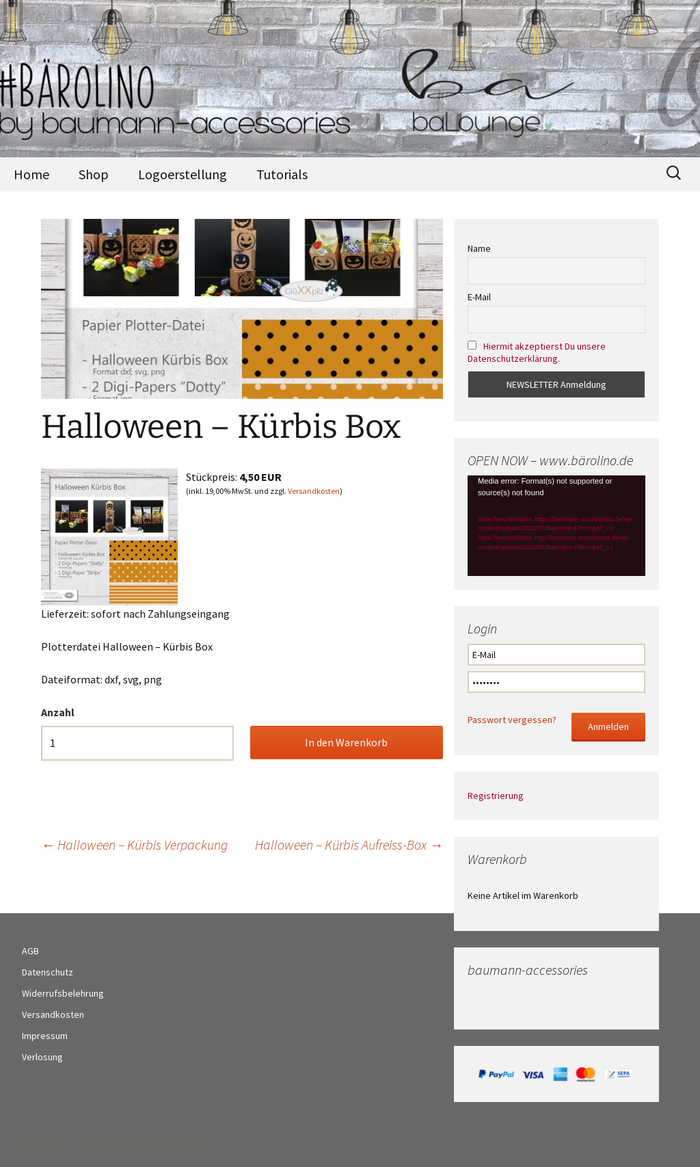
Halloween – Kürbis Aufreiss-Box (349, 844)
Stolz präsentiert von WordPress (145, 1139)
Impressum (45, 1036)
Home (31, 174)
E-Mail (479, 297)
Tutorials (282, 174)
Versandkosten (314, 491)
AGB (30, 951)
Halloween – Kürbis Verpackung (134, 844)
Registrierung (496, 795)
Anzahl (58, 712)
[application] (556, 525)
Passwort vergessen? (512, 719)
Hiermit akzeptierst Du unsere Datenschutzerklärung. (537, 352)
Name (479, 248)
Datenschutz (47, 972)
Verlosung (42, 1057)
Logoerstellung (182, 174)
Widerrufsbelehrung (63, 993)
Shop (94, 174)
